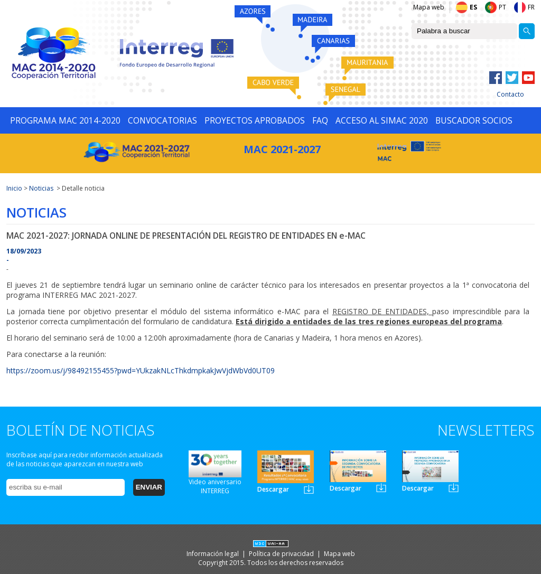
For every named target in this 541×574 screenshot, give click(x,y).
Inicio (14, 188)
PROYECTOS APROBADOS (254, 120)
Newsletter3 (454, 487)
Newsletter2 (381, 487)
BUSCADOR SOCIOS (473, 120)
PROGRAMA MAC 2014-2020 (65, 120)
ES (473, 7)
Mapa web (428, 7)
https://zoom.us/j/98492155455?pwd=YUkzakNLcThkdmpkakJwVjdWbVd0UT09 (140, 370)
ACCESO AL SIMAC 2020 (381, 120)
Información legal (213, 553)
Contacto (510, 94)
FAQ (320, 120)
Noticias (41, 188)
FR (531, 7)
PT (502, 7)
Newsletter (309, 489)
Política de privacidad (282, 553)
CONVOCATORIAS (162, 120)
